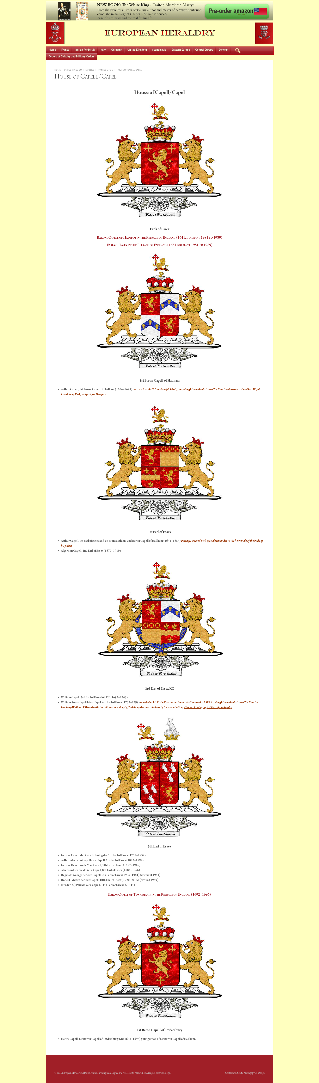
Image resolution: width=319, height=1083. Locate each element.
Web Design (259, 1073)
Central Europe (204, 49)
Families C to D (105, 70)
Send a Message (244, 1073)
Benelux (223, 49)
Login (168, 1073)
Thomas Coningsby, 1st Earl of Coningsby (208, 707)
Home (52, 49)
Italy (103, 49)
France (65, 49)
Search (238, 49)
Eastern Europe (181, 49)
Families (89, 70)
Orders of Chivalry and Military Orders (71, 56)
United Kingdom (137, 49)
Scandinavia (159, 49)
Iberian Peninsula (85, 49)
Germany (116, 49)
